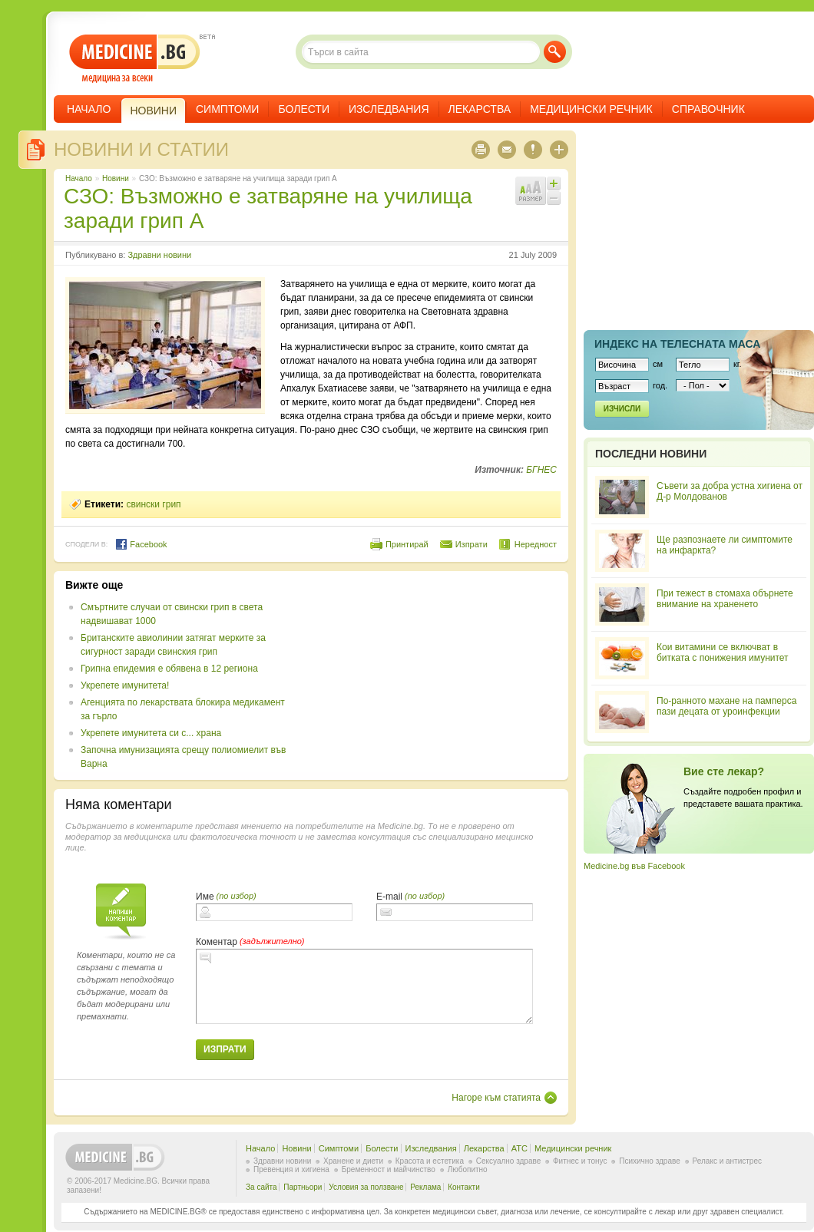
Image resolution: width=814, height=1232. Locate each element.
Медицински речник (591, 109)
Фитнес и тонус (580, 1161)
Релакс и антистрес (727, 1161)
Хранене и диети (353, 1161)
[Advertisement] (423, 675)
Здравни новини (159, 254)
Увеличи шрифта (554, 183)
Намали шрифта (554, 198)
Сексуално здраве (508, 1161)
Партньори (302, 1187)
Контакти (464, 1187)
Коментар (216, 941)
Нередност (536, 544)
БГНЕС (541, 469)
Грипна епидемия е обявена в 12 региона (169, 668)
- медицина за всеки (134, 59)
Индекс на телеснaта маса (677, 344)
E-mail (389, 896)
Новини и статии (141, 149)
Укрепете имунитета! (125, 685)
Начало (89, 109)
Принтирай (407, 544)
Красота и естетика (429, 1161)
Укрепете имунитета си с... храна (151, 733)
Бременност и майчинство (388, 1169)
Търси (555, 52)
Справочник (708, 109)
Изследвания (389, 109)
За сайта (261, 1187)
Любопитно (468, 1169)
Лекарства (479, 109)
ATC (519, 1148)
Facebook (141, 544)
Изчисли (622, 409)
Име (205, 896)
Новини (115, 178)
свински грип (153, 504)
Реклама (425, 1187)
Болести (303, 109)
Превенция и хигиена (291, 1169)
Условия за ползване (366, 1187)
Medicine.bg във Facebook (634, 865)
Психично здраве (649, 1161)
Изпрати (471, 544)
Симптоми (227, 109)
